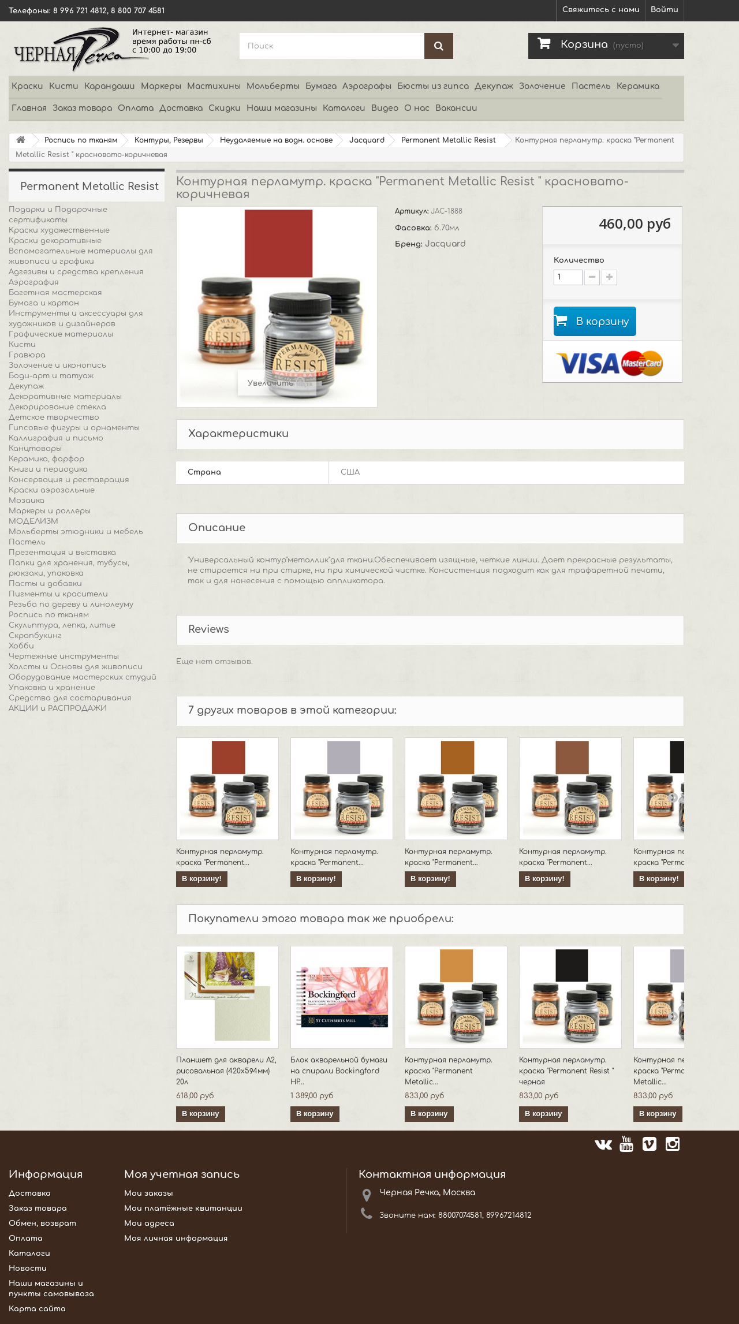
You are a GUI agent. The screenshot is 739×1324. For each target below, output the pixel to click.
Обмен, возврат (42, 1223)
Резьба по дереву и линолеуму (71, 605)
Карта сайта (37, 1309)
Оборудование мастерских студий (82, 677)
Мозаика (26, 501)
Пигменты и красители (58, 594)
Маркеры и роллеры (50, 511)
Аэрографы (366, 86)
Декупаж (494, 86)
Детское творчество (54, 417)
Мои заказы (148, 1193)
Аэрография (34, 282)
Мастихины (214, 86)
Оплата (136, 108)
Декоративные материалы (65, 397)
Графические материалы (61, 334)
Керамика (638, 86)
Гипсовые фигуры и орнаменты (74, 428)
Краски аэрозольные (52, 490)
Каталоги (344, 108)
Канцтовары (35, 449)
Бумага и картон (44, 303)
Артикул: (413, 211)
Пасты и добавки (45, 584)
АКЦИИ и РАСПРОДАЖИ (58, 708)
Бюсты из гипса (433, 86)
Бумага (321, 86)
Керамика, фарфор (46, 459)
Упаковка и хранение (52, 688)
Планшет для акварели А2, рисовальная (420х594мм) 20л (226, 1071)
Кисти (64, 86)
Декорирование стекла (57, 407)
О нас (417, 108)
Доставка (181, 108)
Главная (29, 108)
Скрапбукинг (35, 636)
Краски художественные (59, 230)
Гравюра (27, 355)
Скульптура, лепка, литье (62, 625)
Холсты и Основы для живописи (76, 667)
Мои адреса (149, 1223)
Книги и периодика (48, 469)
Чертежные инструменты (64, 656)
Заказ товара (82, 108)
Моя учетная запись (182, 1174)
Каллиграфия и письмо (56, 438)
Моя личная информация (176, 1239)
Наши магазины (282, 108)
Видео (384, 108)
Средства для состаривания (70, 698)
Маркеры (161, 86)
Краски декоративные (55, 241)
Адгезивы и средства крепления (76, 272)
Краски (27, 86)
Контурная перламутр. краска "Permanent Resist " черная (566, 1071)
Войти (664, 10)
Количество (579, 260)
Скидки (224, 108)
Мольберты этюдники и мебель (76, 532)
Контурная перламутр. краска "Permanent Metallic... (448, 1071)
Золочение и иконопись (57, 365)
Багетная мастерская (55, 293)
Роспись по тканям (49, 615)
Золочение (542, 86)
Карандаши (109, 86)
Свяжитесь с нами (601, 10)
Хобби (21, 646)
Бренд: (410, 244)
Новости (28, 1269)
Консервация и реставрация (69, 480)
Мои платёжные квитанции (183, 1208)
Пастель (591, 86)
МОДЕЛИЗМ (33, 521)
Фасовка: (414, 228)
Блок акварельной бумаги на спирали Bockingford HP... (338, 1071)
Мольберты (273, 86)
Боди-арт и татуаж (51, 376)
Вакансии (456, 108)
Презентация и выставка (62, 553)
